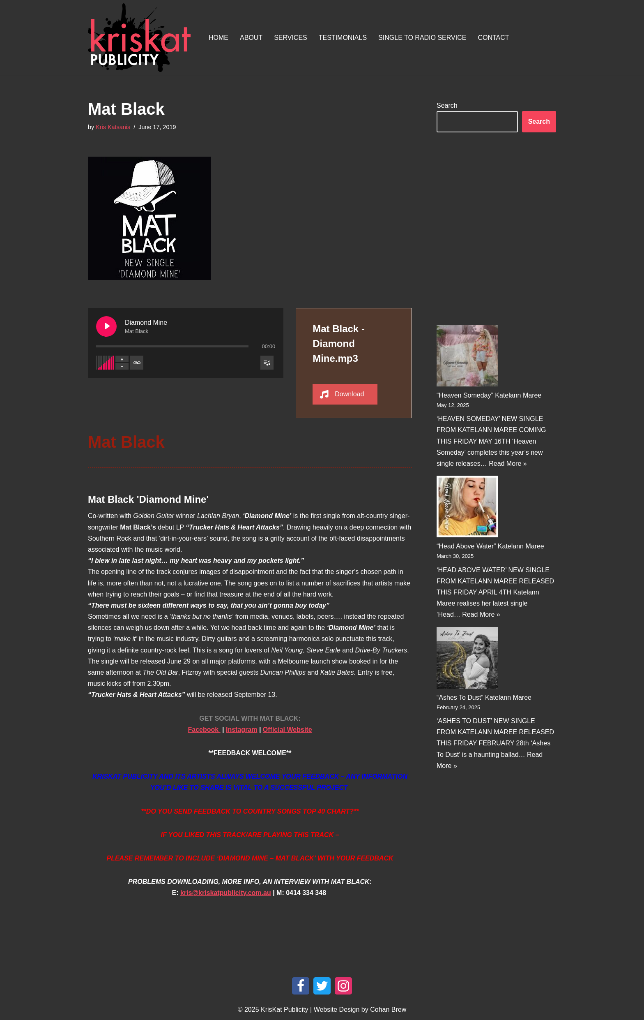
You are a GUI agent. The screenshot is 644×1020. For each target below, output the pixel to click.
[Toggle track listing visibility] (267, 363)
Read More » (508, 463)
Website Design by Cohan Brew (360, 1009)
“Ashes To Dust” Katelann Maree (484, 697)
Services (290, 37)
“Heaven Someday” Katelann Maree (489, 395)
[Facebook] (300, 986)
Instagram (241, 729)
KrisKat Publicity (284, 1009)
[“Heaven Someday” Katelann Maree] (467, 357)
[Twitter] (322, 986)
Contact (493, 37)
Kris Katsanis (113, 127)
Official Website (287, 729)
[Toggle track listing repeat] (136, 363)
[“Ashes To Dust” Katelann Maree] (467, 659)
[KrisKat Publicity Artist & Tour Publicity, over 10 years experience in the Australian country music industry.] (141, 37)
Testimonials (343, 37)
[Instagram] (343, 986)
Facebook (204, 729)
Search (447, 105)
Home (218, 37)
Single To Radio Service (422, 37)
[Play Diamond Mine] (106, 326)
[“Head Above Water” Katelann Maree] (467, 508)
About (251, 37)
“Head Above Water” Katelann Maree (490, 546)
